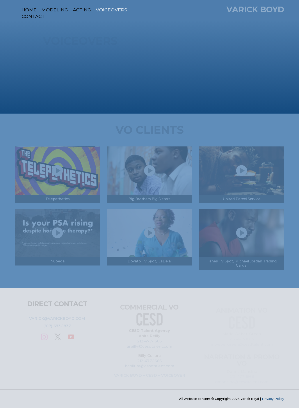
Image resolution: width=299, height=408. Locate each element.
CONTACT (33, 17)
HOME (29, 10)
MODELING (54, 10)
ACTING (82, 10)
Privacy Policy (273, 399)
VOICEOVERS (111, 10)
